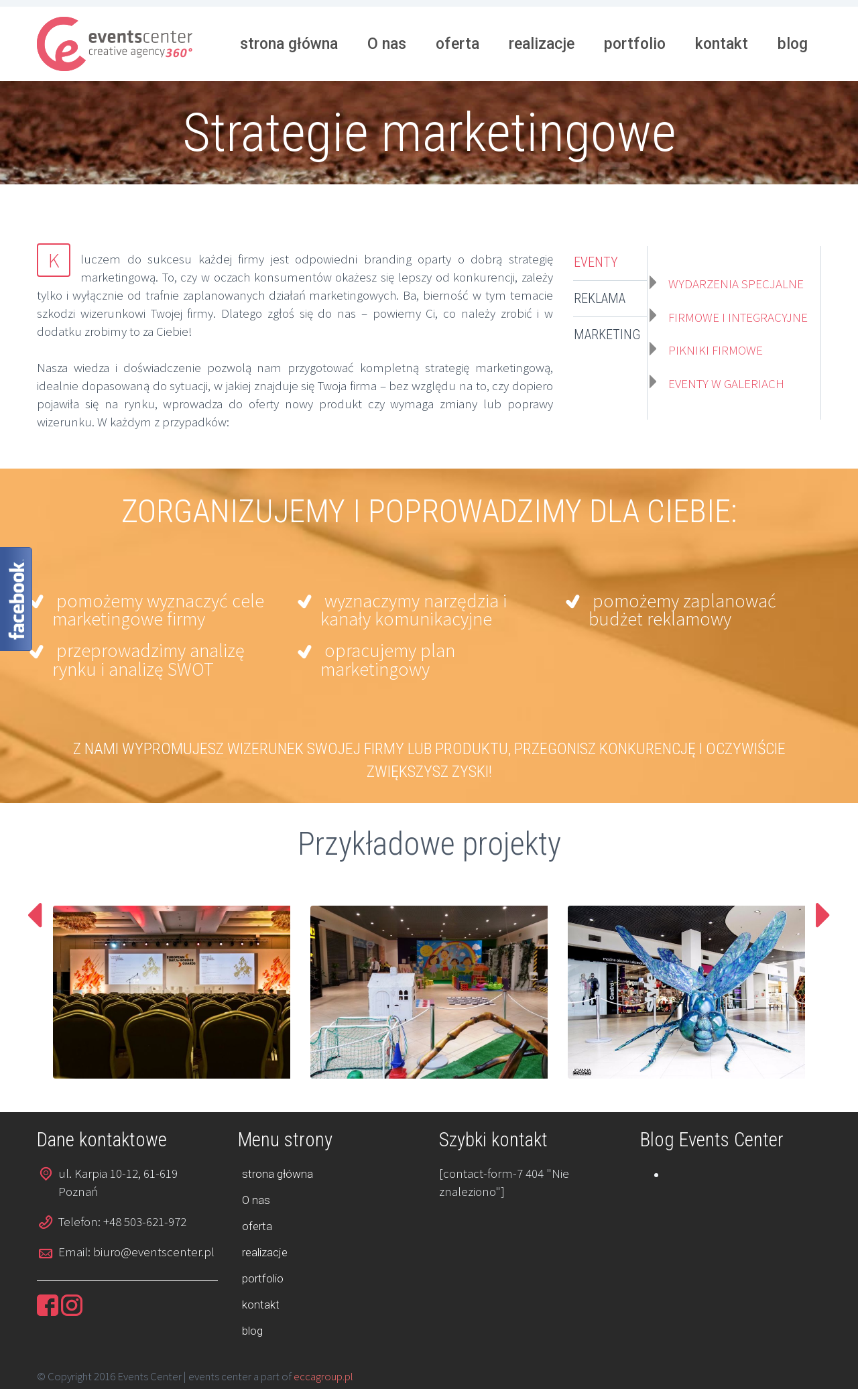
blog (793, 44)
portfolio (635, 44)
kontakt (721, 44)
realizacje (541, 44)
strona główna (289, 44)
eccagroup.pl (323, 1376)
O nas (386, 44)
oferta (457, 44)
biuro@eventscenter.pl (153, 1252)
